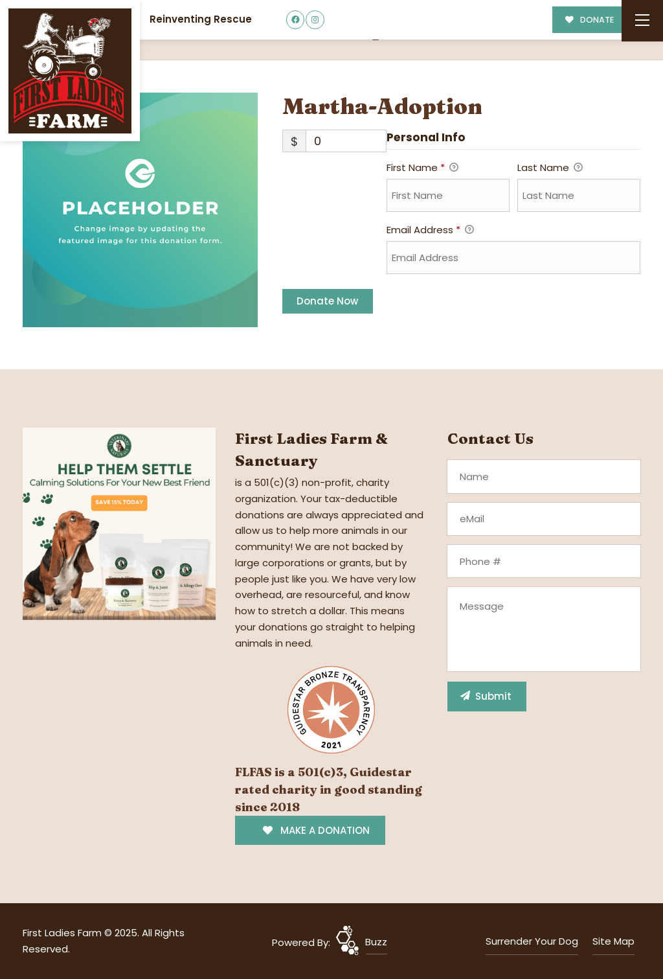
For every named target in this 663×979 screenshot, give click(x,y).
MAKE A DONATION (316, 830)
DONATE (589, 19)
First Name (422, 168)
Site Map (613, 941)
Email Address (430, 230)
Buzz (376, 942)
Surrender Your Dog (532, 941)
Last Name (550, 168)
